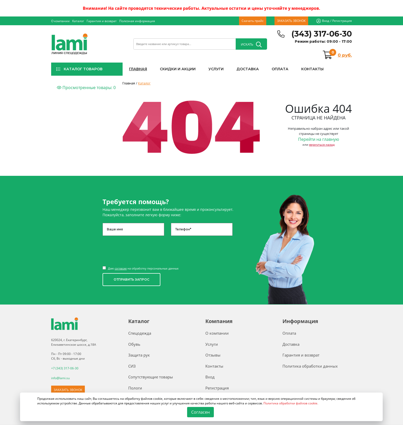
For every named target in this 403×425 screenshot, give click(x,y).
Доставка (290, 344)
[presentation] (142, 248)
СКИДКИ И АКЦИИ (178, 69)
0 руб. (345, 55)
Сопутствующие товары (150, 376)
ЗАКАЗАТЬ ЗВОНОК (291, 21)
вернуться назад (322, 144)
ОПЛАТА (280, 69)
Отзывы (213, 355)
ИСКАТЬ (251, 44)
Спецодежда (139, 333)
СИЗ (132, 366)
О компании (60, 21)
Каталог (78, 21)
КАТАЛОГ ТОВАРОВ (79, 69)
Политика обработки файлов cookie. (290, 403)
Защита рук (139, 355)
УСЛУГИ (216, 69)
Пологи (135, 388)
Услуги (211, 344)
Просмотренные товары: (86, 87)
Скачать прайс (253, 21)
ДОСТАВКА (247, 69)
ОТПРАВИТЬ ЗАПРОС (131, 279)
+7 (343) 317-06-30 (64, 368)
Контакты (214, 366)
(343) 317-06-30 (321, 34)
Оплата (289, 333)
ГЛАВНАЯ (138, 69)
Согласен (200, 412)
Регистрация (342, 21)
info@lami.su (60, 378)
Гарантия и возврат (102, 21)
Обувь (134, 344)
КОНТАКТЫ (312, 69)
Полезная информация (137, 21)
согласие (121, 268)
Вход (325, 21)
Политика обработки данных (310, 366)
